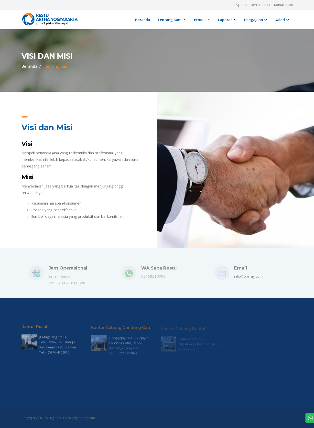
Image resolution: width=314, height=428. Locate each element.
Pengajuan (253, 19)
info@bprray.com (248, 278)
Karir (267, 4)
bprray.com (86, 418)
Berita (255, 4)
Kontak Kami (283, 4)
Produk (200, 19)
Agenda (241, 4)
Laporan (225, 19)
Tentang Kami (170, 19)
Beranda (142, 19)
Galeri (279, 19)
